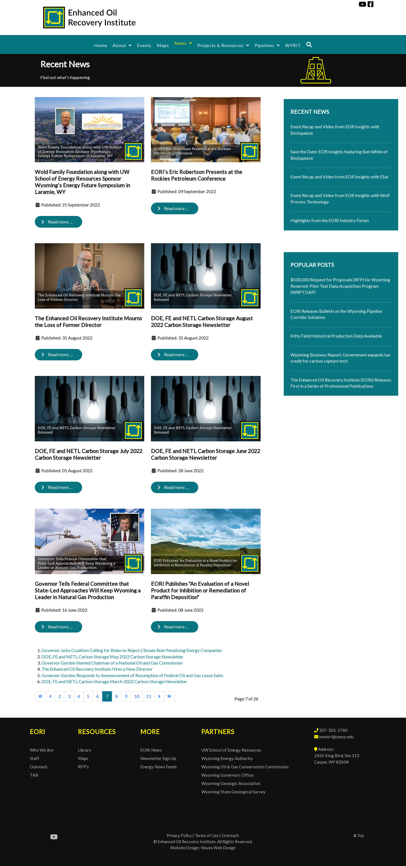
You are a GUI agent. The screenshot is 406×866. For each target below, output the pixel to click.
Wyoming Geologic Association (230, 783)
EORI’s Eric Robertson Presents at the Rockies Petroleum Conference (196, 175)
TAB (34, 775)
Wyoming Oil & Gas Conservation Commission (244, 766)
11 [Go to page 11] (148, 696)
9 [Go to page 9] (126, 696)
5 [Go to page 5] (88, 696)
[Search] (309, 44)
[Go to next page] (159, 696)
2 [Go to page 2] (59, 696)
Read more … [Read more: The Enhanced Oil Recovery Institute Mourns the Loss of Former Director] (57, 354)
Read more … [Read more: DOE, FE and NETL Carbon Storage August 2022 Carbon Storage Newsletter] (173, 354)
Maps (83, 758)
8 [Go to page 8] (116, 696)
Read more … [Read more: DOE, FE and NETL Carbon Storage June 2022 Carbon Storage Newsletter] (173, 487)
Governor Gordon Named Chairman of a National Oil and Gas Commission (112, 662)
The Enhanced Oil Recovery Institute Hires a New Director (97, 668)
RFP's (83, 766)
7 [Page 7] (107, 696)
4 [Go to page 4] (78, 696)
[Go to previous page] (50, 696)
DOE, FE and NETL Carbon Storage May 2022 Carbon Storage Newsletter (112, 656)
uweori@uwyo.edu (336, 736)
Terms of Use (207, 835)
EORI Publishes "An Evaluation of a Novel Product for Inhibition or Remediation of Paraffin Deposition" (200, 590)
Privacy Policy (179, 835)
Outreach (38, 766)
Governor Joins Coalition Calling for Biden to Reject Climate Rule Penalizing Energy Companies (131, 650)
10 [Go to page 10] (136, 696)
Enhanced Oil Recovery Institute (187, 841)
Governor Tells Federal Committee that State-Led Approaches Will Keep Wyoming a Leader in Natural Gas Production (88, 590)
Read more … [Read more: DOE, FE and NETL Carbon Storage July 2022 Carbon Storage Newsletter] (57, 487)
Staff (34, 758)
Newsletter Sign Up (158, 758)
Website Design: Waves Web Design (203, 847)
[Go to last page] (169, 696)
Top (359, 835)
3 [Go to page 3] (69, 696)
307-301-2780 (333, 730)
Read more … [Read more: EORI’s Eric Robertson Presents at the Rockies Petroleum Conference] (173, 208)
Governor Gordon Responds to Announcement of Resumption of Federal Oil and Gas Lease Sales (132, 675)
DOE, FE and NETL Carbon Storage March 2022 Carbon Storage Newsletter (114, 681)
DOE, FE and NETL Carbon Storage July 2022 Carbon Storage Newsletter (88, 454)
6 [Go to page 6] (97, 696)
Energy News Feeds (158, 766)
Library (84, 749)
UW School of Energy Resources (231, 749)
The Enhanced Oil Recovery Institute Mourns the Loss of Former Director (88, 321)
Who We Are (41, 749)
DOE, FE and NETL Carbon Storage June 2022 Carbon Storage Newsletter (205, 454)
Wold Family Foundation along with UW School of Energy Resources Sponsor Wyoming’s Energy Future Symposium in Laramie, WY (82, 182)
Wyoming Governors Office (227, 775)
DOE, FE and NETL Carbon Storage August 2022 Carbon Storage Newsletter (202, 321)
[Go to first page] (40, 696)
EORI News (151, 749)
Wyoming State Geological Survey (233, 791)
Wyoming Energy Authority (227, 758)
